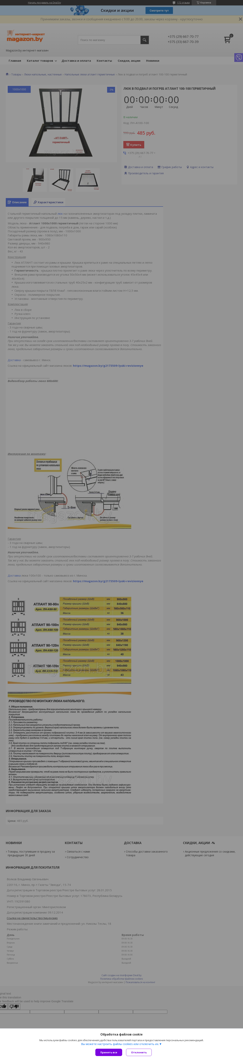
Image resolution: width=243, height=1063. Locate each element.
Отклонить (139, 1052)
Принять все (108, 1052)
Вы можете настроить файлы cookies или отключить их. (120, 1044)
